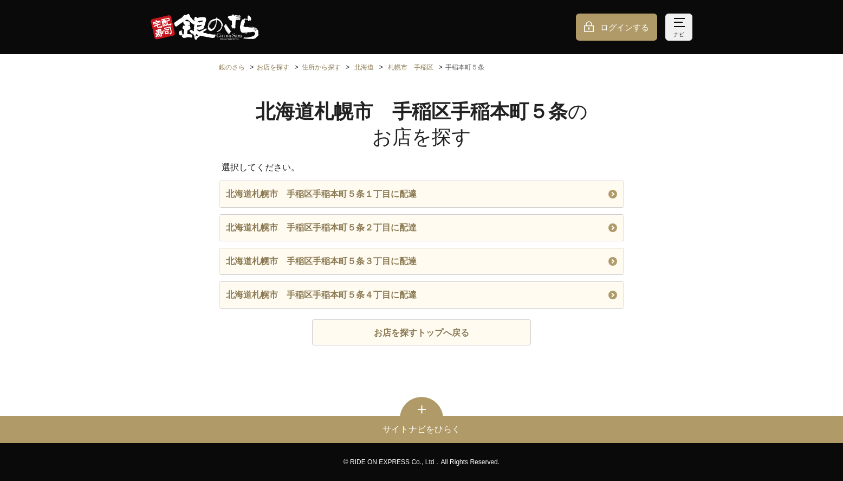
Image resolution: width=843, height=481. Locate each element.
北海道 (364, 67)
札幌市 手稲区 (410, 67)
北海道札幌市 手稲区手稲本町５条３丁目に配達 (421, 261)
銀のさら (232, 67)
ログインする (624, 27)
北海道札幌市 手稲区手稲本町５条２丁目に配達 (421, 227)
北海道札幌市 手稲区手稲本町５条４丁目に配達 (421, 294)
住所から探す (321, 67)
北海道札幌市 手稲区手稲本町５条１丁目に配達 (421, 193)
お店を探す (273, 67)
